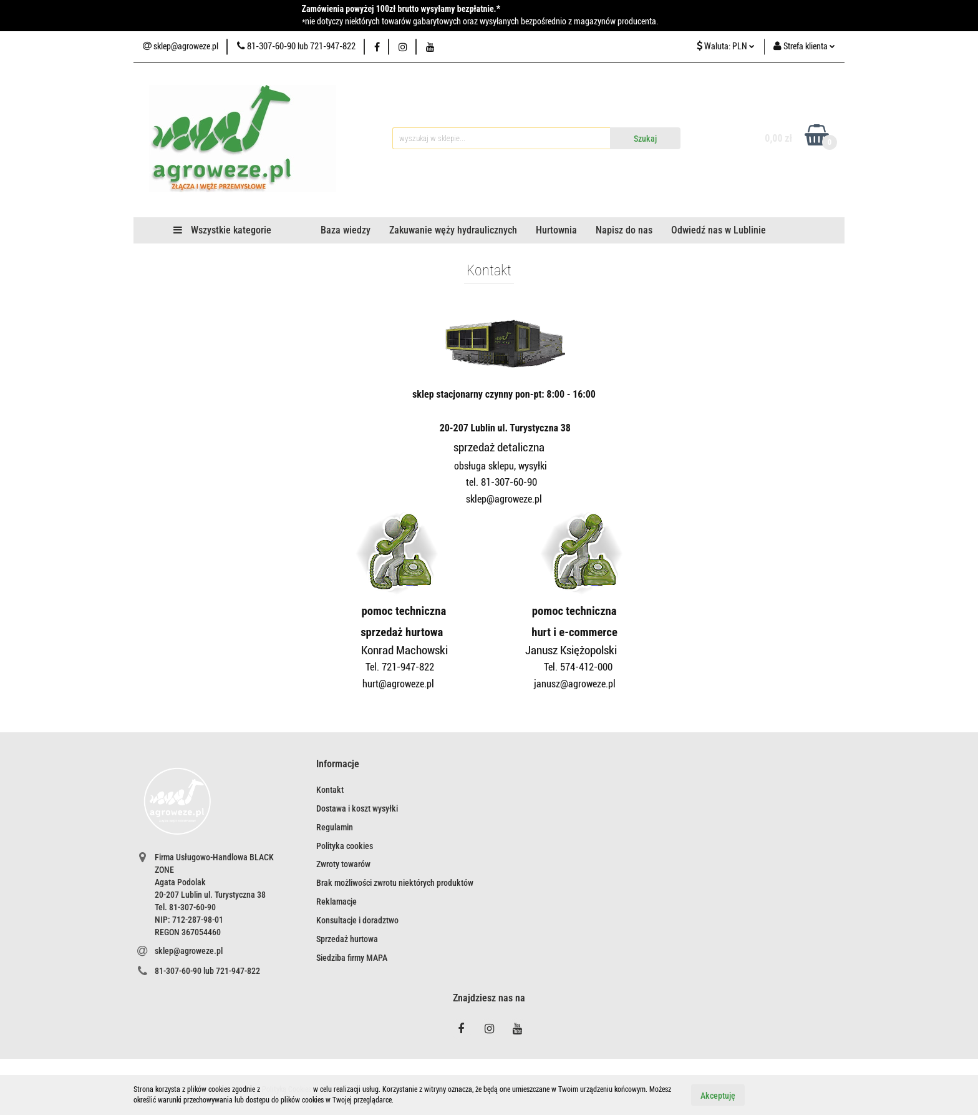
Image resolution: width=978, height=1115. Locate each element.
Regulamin (334, 827)
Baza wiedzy (345, 230)
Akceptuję (717, 1095)
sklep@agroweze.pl (189, 951)
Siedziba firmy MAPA (351, 958)
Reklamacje (336, 901)
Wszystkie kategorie (222, 230)
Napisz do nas (624, 230)
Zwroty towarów (343, 864)
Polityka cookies (344, 846)
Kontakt (330, 790)
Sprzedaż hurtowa (347, 939)
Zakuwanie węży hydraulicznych (453, 230)
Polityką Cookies (286, 1089)
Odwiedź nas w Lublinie (718, 230)
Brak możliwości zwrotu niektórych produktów (394, 883)
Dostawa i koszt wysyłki (357, 808)
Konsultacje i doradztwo (357, 920)
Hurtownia (556, 230)
